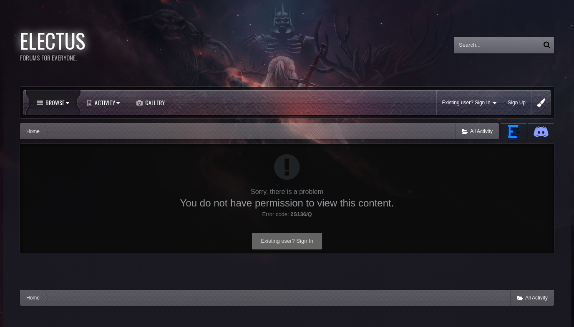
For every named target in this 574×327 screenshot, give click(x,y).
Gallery (154, 102)
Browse (56, 102)
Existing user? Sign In (469, 103)
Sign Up (517, 103)
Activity (106, 102)
